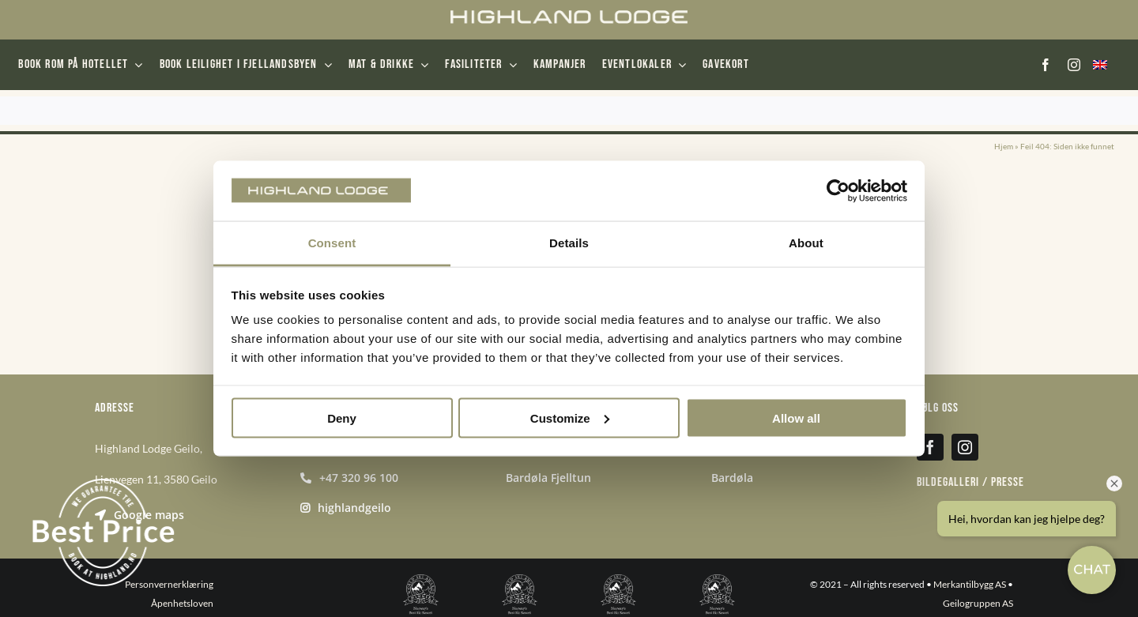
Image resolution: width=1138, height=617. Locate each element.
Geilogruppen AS (978, 603)
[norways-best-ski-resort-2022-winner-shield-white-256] (717, 580)
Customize (569, 417)
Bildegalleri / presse (970, 482)
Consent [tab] (332, 243)
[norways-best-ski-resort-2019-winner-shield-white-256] (421, 580)
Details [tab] (569, 243)
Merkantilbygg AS (969, 584)
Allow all (796, 417)
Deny (341, 417)
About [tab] (806, 243)
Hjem (1003, 146)
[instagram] (1074, 64)
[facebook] (1045, 64)
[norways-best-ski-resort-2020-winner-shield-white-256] (519, 580)
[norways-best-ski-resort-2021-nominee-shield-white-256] (618, 580)
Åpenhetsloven (182, 603)
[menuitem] (1099, 65)
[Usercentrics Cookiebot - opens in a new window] (838, 190)
